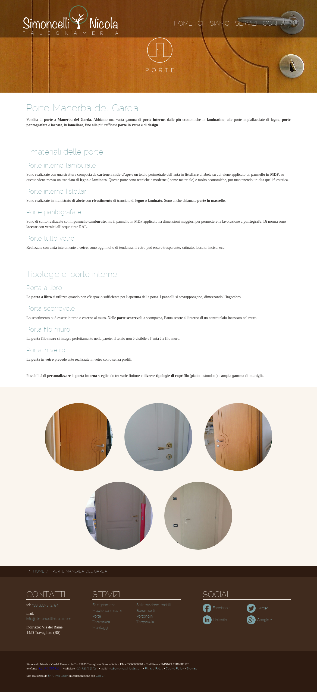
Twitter (257, 608)
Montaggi (100, 628)
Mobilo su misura (107, 611)
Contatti (278, 23)
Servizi (246, 23)
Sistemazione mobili (153, 605)
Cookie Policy (175, 668)
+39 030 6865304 (49, 668)
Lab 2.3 (100, 676)
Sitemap (191, 668)
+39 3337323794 (45, 605)
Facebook (216, 608)
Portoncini (144, 616)
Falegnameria (103, 605)
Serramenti (145, 611)
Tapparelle (145, 622)
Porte (96, 616)
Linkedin (215, 620)
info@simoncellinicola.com (48, 619)
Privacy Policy (154, 668)
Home (183, 23)
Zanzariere (101, 622)
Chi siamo (213, 23)
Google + (259, 620)
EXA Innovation (58, 676)
